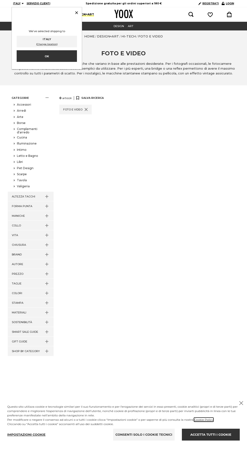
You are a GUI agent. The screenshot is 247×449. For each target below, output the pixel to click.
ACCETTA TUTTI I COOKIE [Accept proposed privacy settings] (210, 434)
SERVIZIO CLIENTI (38, 3)
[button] (31, 98)
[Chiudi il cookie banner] (241, 403)
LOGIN (228, 3)
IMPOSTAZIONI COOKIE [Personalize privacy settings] (26, 434)
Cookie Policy (203, 419)
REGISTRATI (208, 3)
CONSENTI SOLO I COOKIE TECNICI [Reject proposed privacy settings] (144, 434)
